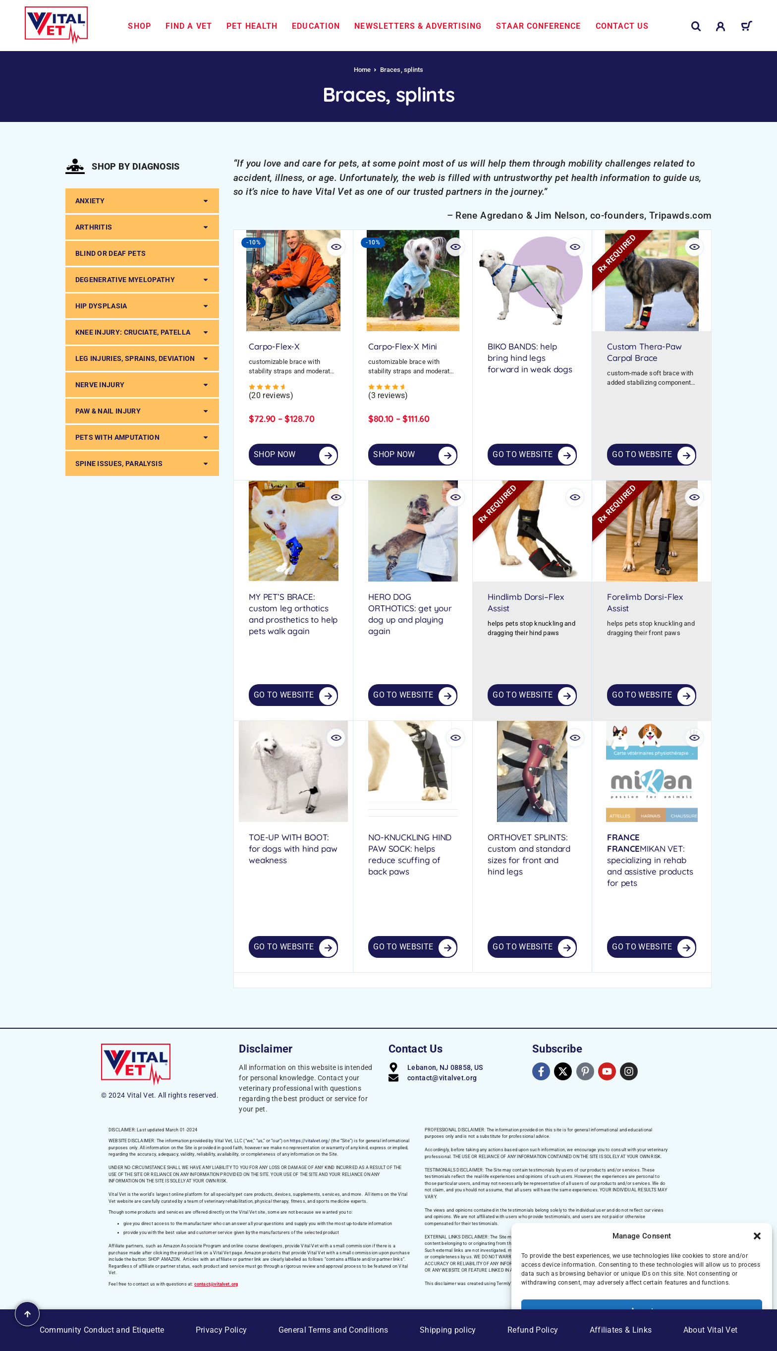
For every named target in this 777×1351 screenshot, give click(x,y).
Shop (139, 26)
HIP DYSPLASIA (142, 305)
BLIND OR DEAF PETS (110, 253)
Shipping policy (448, 1330)
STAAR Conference (538, 26)
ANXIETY (142, 200)
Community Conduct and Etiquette (102, 1330)
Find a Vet (189, 26)
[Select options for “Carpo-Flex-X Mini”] (447, 456)
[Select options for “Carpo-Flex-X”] (328, 456)
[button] (757, 1236)
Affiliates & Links (621, 1330)
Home (362, 69)
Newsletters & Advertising (418, 26)
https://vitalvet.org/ (310, 1140)
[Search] (696, 26)
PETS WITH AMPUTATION (142, 437)
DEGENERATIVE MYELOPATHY (142, 279)
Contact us (622, 26)
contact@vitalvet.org (216, 1284)
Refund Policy (532, 1330)
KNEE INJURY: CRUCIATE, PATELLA (142, 332)
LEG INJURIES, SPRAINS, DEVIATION (142, 358)
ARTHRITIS (142, 227)
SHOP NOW (275, 454)
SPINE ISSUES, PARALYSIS (142, 463)
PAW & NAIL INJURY (142, 411)
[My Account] (721, 26)
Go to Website (523, 454)
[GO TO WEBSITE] (567, 456)
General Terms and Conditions (333, 1330)
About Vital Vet (710, 1330)
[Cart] (746, 27)
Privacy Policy (221, 1330)
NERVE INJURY (142, 384)
